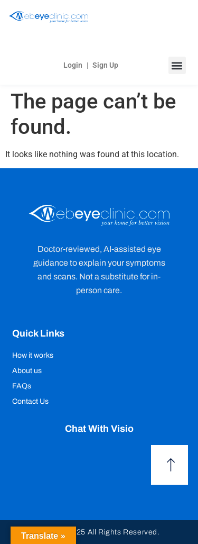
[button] (177, 65)
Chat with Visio (99, 428)
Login (72, 65)
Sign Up (105, 65)
